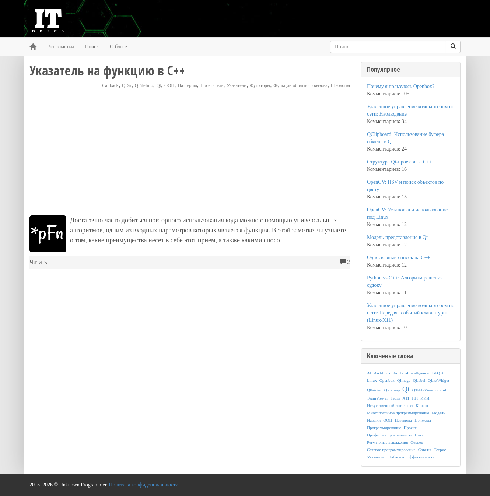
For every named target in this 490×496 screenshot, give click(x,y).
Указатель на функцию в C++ (107, 70)
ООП (169, 85)
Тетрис (440, 449)
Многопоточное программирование (398, 413)
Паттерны (187, 85)
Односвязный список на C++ (398, 257)
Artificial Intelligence (411, 373)
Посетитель (211, 85)
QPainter (374, 390)
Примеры (422, 420)
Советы (424, 449)
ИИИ (424, 398)
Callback (110, 85)
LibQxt (437, 373)
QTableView (422, 390)
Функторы (260, 85)
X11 (405, 398)
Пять (419, 435)
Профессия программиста (389, 435)
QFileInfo (144, 85)
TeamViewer (377, 398)
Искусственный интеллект (390, 405)
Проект (410, 427)
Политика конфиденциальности (144, 485)
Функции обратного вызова (300, 85)
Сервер (416, 442)
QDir (127, 85)
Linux (372, 380)
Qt (158, 85)
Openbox (387, 380)
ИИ (415, 398)
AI (369, 373)
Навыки (374, 420)
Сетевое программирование (391, 449)
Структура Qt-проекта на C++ (399, 162)
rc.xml (440, 390)
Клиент (422, 405)
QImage (403, 380)
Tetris (395, 398)
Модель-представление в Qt (397, 237)
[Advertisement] (189, 152)
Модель (438, 413)
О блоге (118, 46)
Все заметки (60, 46)
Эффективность (420, 457)
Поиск (92, 46)
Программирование (384, 427)
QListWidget (438, 380)
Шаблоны (340, 85)
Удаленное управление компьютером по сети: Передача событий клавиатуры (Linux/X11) (410, 313)
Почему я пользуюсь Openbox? (400, 86)
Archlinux (382, 373)
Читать (38, 262)
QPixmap (392, 390)
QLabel (419, 380)
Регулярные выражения (387, 442)
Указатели (236, 85)
